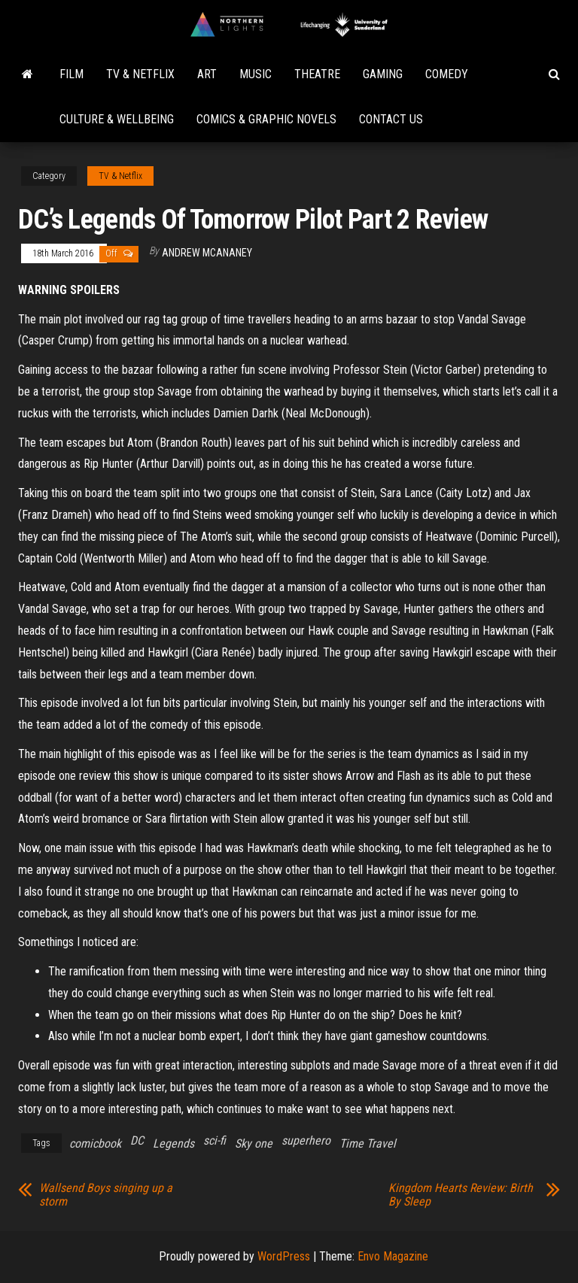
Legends (173, 1143)
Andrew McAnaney (207, 253)
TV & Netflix (140, 74)
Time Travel (367, 1143)
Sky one (253, 1143)
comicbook (95, 1143)
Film (71, 74)
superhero (305, 1140)
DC (137, 1140)
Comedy (446, 74)
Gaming (383, 74)
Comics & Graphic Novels (266, 119)
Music (255, 74)
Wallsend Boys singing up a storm (105, 1195)
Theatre (317, 74)
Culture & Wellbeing (116, 119)
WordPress (283, 1256)
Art (207, 74)
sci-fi (214, 1140)
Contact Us (391, 119)
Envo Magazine (392, 1256)
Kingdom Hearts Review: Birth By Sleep (460, 1195)
